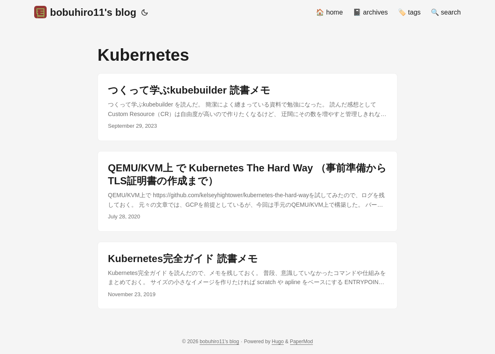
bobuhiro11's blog (85, 12)
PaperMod (301, 341)
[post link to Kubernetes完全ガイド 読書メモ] (247, 275)
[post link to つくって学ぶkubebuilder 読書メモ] (247, 107)
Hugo (278, 341)
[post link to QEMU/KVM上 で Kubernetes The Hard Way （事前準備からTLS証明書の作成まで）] (247, 191)
